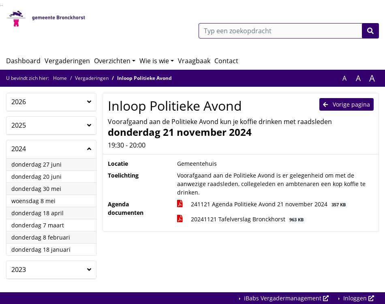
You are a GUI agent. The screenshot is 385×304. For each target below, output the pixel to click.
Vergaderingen (67, 60)
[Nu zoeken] (370, 31)
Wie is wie (154, 60)
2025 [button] (18, 125)
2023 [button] (18, 269)
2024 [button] (18, 148)
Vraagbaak (194, 60)
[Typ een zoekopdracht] (289, 31)
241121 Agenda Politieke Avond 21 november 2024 (263, 204)
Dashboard (23, 60)
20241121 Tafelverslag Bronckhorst (241, 219)
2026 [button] (18, 101)
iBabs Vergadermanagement (285, 298)
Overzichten (112, 60)
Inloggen (358, 298)
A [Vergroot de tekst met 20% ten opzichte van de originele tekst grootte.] (358, 78)
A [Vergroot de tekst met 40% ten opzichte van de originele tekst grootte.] (372, 78)
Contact (226, 60)
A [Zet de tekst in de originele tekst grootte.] (344, 78)
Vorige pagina (346, 104)
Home (60, 78)
